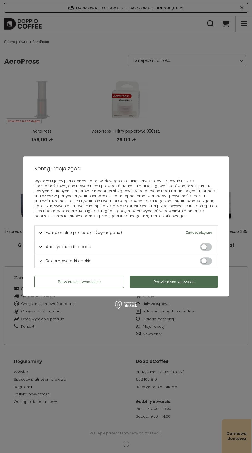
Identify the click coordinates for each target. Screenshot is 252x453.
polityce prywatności (77, 195)
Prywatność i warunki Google (105, 200)
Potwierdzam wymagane (79, 281)
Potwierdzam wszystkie (173, 281)
